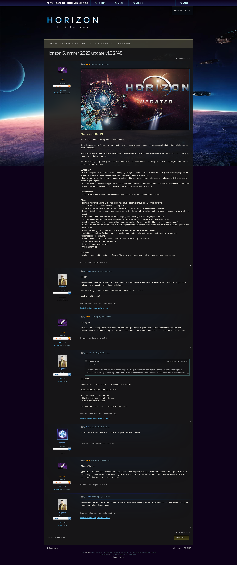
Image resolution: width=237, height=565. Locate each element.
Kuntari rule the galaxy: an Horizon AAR (95, 308)
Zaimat (91, 361)
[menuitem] (100, 3)
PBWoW (88, 552)
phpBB (110, 554)
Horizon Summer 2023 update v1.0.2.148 (112, 43)
